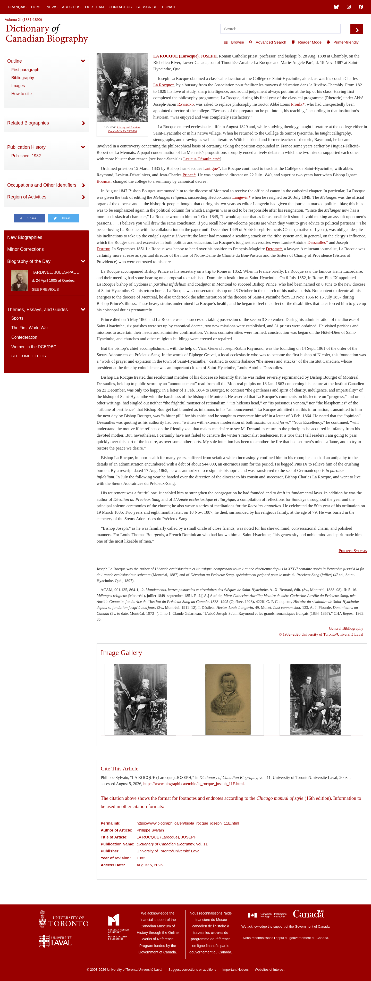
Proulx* (298, 104)
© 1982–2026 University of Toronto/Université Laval (321, 634)
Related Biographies (28, 123)
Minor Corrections (25, 249)
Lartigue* (211, 168)
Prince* (189, 174)
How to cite (21, 94)
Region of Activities (26, 196)
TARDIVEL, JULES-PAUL (55, 272)
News (52, 7)
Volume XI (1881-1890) (23, 20)
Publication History (26, 147)
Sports (17, 318)
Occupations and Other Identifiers (41, 185)
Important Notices (235, 969)
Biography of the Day (28, 261)
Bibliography (22, 78)
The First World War (29, 328)
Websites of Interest (269, 969)
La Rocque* (163, 84)
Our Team (94, 7)
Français (17, 7)
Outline (14, 61)
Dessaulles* (317, 242)
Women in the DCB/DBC (33, 347)
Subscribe (146, 7)
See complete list (29, 356)
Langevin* (241, 197)
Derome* (274, 248)
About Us (71, 7)
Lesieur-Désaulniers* (201, 158)
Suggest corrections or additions (192, 969)
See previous (45, 289)
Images (18, 86)
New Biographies (24, 237)
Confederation (24, 337)
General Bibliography (346, 628)
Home (36, 7)
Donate (169, 7)
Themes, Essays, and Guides (37, 309)
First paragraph (25, 70)
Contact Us (120, 7)
